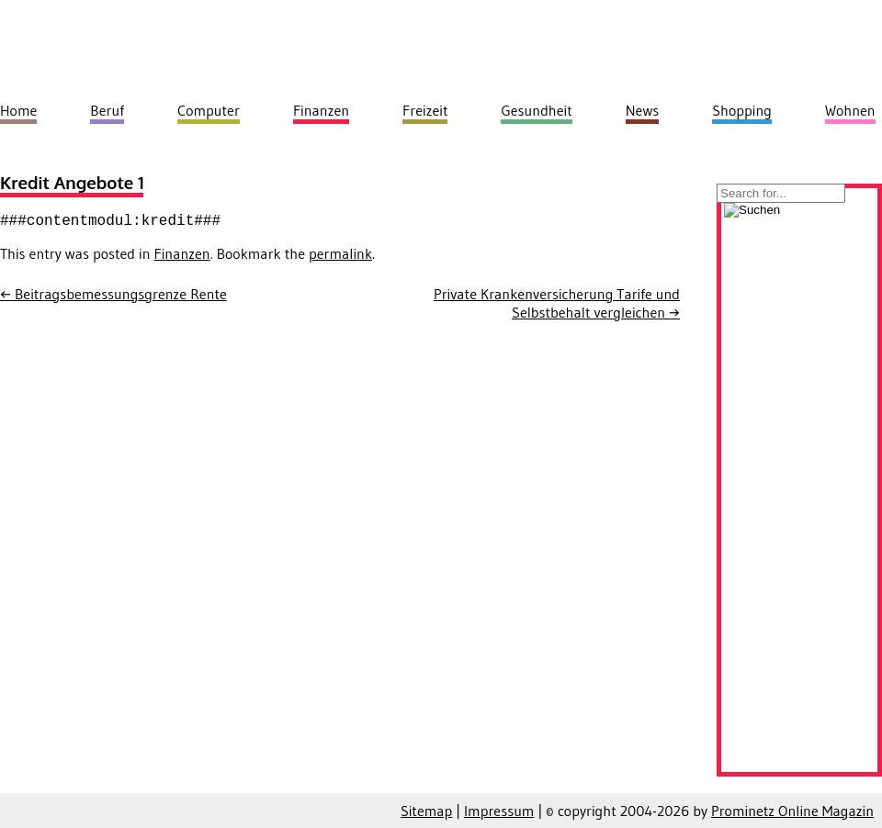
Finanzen (182, 253)
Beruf (107, 110)
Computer (208, 110)
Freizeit (424, 110)
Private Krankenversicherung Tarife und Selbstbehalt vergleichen (557, 303)
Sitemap (426, 810)
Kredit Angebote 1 (71, 182)
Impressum (499, 810)
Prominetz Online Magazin (792, 810)
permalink (340, 253)
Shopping (742, 110)
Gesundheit (536, 110)
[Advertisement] (799, 493)
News (643, 110)
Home (18, 110)
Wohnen (850, 110)
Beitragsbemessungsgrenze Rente (113, 294)
